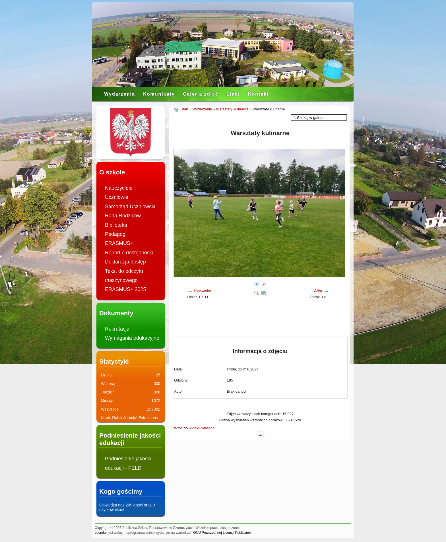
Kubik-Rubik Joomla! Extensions (129, 417)
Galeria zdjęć (200, 94)
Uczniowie (116, 197)
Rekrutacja (117, 329)
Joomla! (101, 533)
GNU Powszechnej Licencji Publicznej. (222, 533)
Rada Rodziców (123, 216)
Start (184, 109)
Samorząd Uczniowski (130, 206)
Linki (233, 94)
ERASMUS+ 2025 (125, 289)
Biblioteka (116, 225)
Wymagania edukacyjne (132, 338)
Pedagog (115, 234)
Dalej (317, 290)
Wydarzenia (119, 94)
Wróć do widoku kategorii (194, 428)
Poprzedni (202, 290)
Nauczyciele (119, 188)
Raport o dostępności (129, 252)
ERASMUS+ (119, 243)
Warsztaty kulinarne (232, 109)
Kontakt (258, 94)
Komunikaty (159, 94)
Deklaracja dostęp (125, 262)
